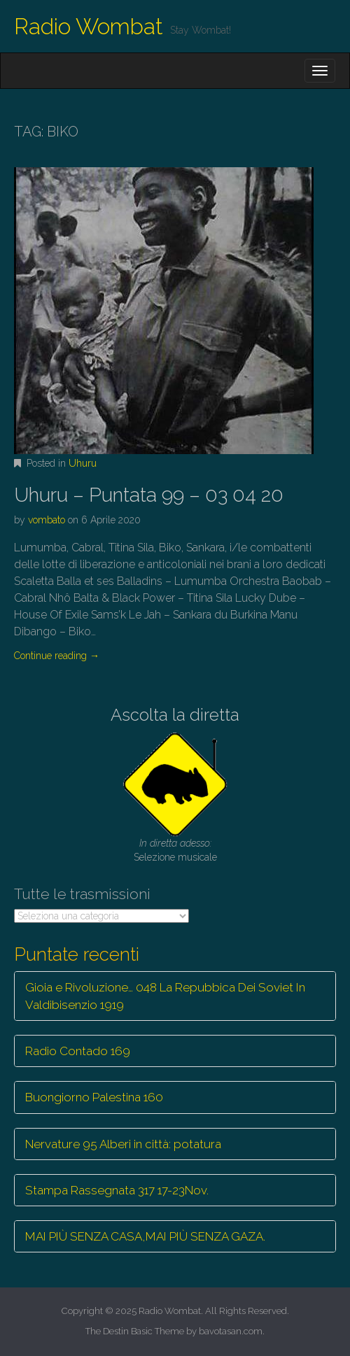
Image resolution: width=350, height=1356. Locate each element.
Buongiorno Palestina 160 (94, 1097)
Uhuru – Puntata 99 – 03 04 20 (149, 495)
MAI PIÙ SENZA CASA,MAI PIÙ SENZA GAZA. (145, 1236)
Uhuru (83, 463)
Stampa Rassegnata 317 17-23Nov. (117, 1190)
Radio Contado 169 (77, 1051)
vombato (46, 519)
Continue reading (56, 655)
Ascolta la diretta (175, 715)
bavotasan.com (230, 1331)
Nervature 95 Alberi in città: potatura (123, 1144)
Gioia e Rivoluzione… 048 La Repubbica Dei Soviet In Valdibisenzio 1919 (165, 995)
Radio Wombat (88, 26)
